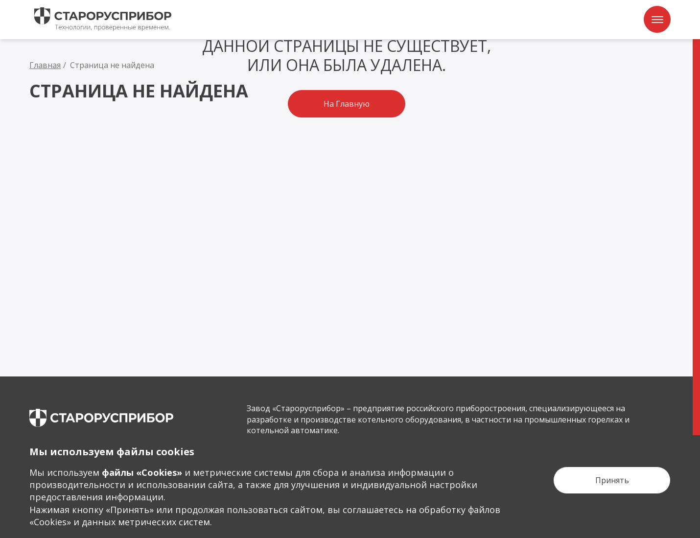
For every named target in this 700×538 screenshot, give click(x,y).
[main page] (101, 418)
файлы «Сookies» (142, 472)
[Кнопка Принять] (612, 480)
